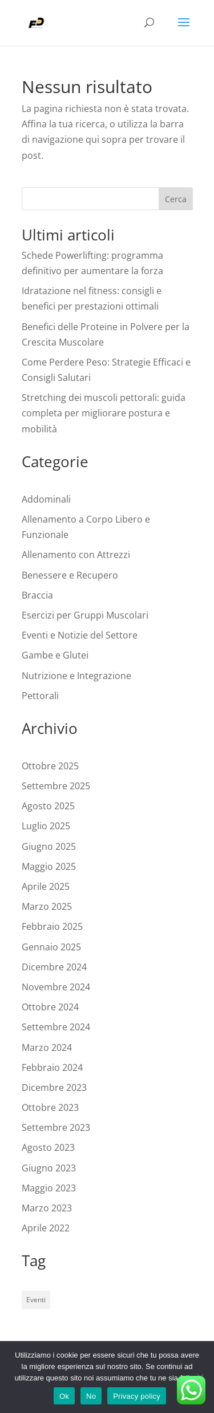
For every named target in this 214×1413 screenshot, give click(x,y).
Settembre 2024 (56, 1027)
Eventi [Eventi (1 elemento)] (36, 1299)
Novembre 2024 (56, 987)
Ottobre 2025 (50, 766)
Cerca (176, 199)
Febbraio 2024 (52, 1067)
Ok (64, 1396)
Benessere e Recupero (70, 575)
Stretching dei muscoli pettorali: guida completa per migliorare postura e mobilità (103, 413)
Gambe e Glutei (55, 655)
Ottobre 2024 (50, 1007)
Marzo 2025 (47, 906)
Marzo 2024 (47, 1047)
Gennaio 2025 (51, 947)
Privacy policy (136, 1396)
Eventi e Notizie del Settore (80, 635)
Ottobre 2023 (50, 1107)
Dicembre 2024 (54, 967)
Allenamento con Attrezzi (76, 554)
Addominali (46, 499)
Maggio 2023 (49, 1188)
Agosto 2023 (48, 1147)
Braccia (37, 595)
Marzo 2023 (47, 1208)
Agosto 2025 (48, 806)
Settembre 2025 (56, 786)
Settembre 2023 (56, 1127)
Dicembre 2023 (54, 1087)
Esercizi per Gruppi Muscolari (85, 615)
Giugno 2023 (49, 1168)
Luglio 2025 (46, 826)
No (91, 1396)
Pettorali (40, 695)
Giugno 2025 (49, 846)
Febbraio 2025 (52, 926)
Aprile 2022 (46, 1228)
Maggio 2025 (49, 866)
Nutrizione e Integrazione (76, 675)
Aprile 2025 (46, 886)
